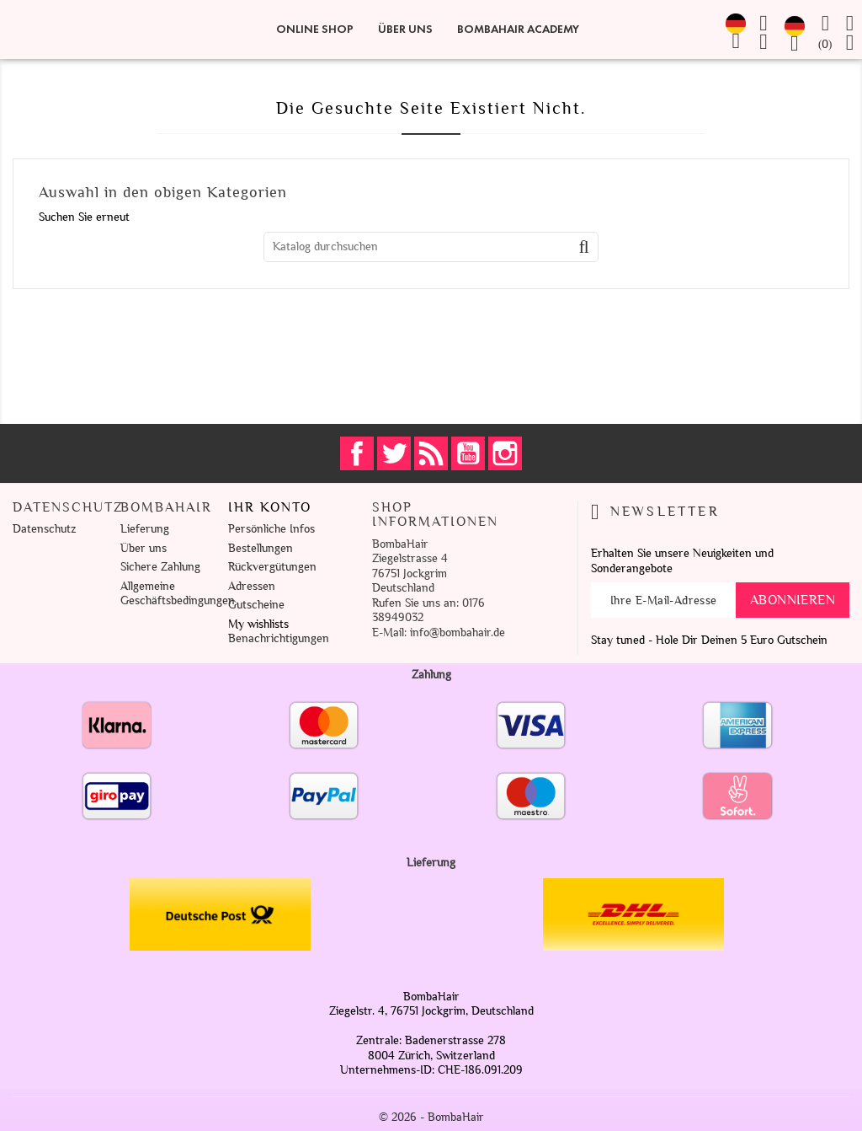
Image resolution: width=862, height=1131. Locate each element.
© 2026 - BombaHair (431, 1117)
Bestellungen (260, 548)
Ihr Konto (269, 507)
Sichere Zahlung (160, 566)
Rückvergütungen (272, 566)
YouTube (468, 453)
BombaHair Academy (518, 29)
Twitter (394, 453)
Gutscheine (256, 604)
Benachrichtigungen (278, 638)
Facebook (357, 453)
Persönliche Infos (271, 529)
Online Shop (315, 29)
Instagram (505, 453)
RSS (431, 453)
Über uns (405, 29)
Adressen (251, 586)
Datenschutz (45, 529)
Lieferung (144, 529)
